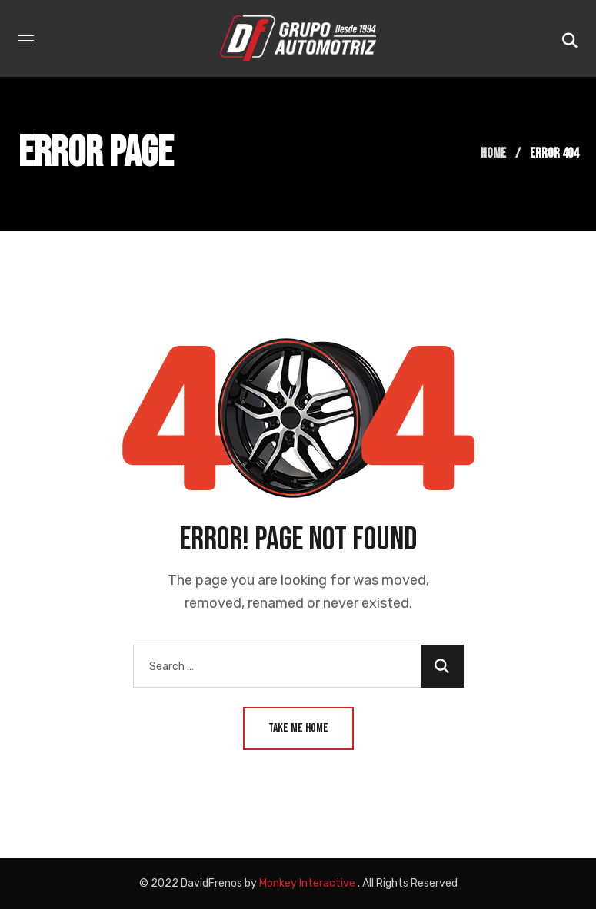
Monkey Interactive (307, 883)
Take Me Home (298, 728)
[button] (570, 38)
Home (493, 153)
